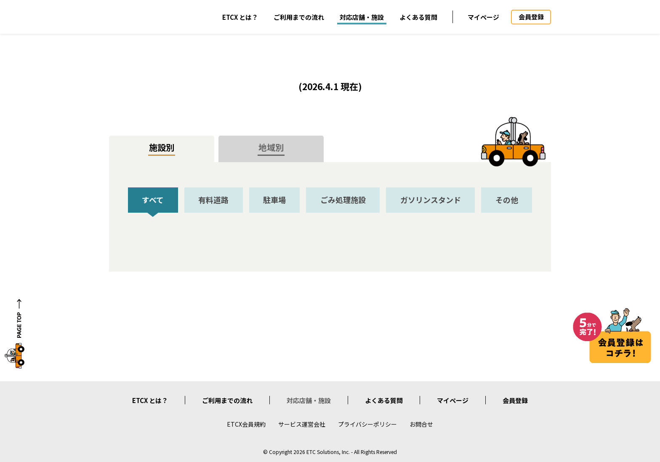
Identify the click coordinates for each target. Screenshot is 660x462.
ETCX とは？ (240, 17)
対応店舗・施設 (362, 17)
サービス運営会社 (301, 424)
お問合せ (421, 424)
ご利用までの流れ (299, 17)
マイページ (483, 17)
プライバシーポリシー (367, 424)
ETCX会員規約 (246, 424)
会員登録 (515, 400)
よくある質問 (418, 17)
